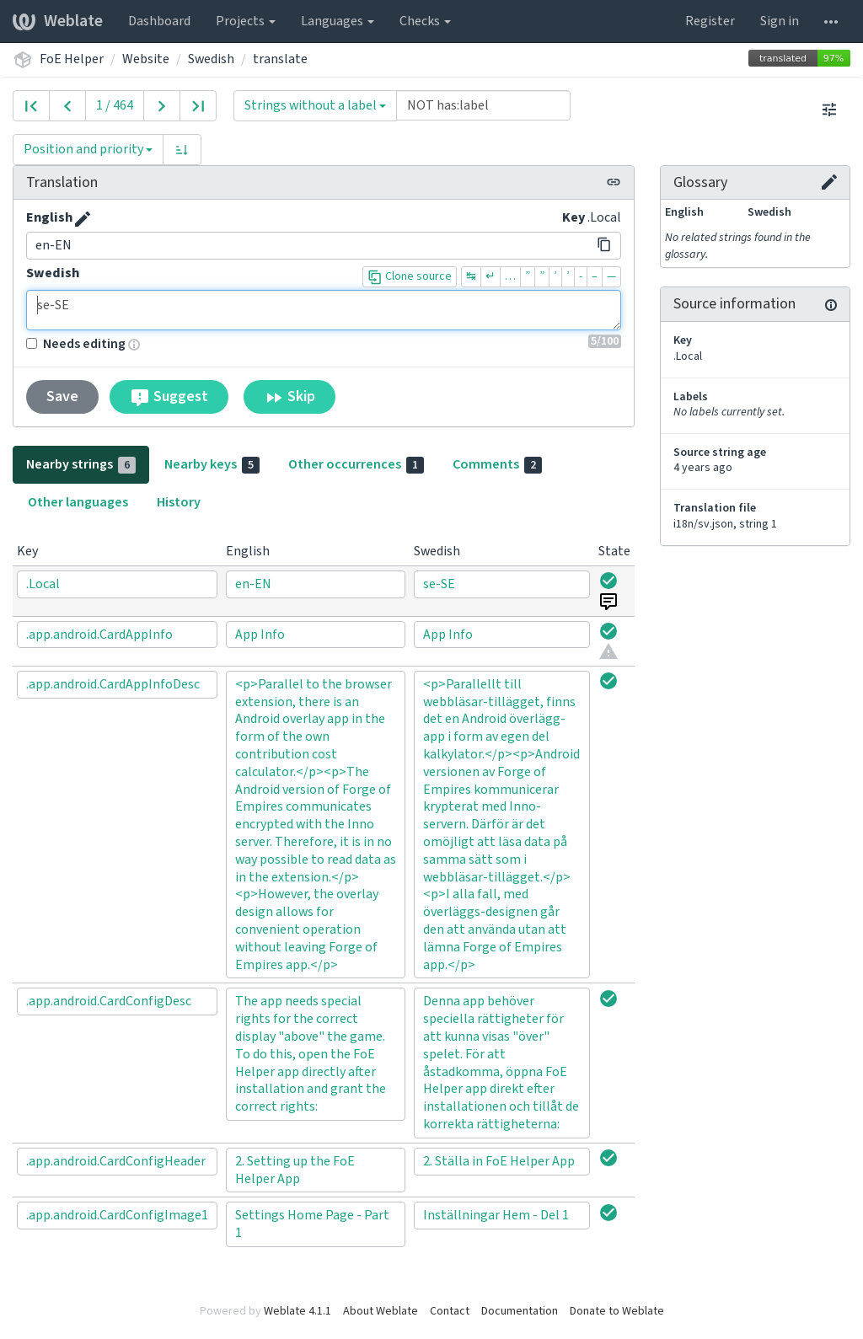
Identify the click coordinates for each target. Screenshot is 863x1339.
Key (573, 217)
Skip (289, 397)
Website (145, 59)
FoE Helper (72, 59)
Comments (497, 464)
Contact (449, 1311)
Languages (337, 21)
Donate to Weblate (617, 1311)
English (49, 217)
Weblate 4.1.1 (297, 1311)
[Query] (483, 105)
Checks (425, 21)
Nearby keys (212, 464)
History (179, 502)
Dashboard (159, 21)
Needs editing (76, 344)
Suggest (169, 397)
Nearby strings (81, 464)
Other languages (78, 502)
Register (710, 21)
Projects (246, 21)
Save (62, 396)
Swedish (211, 59)
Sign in (779, 21)
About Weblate (380, 1311)
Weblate (58, 21)
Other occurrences (356, 464)
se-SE (323, 310)
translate (280, 59)
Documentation (519, 1311)
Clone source (409, 276)
